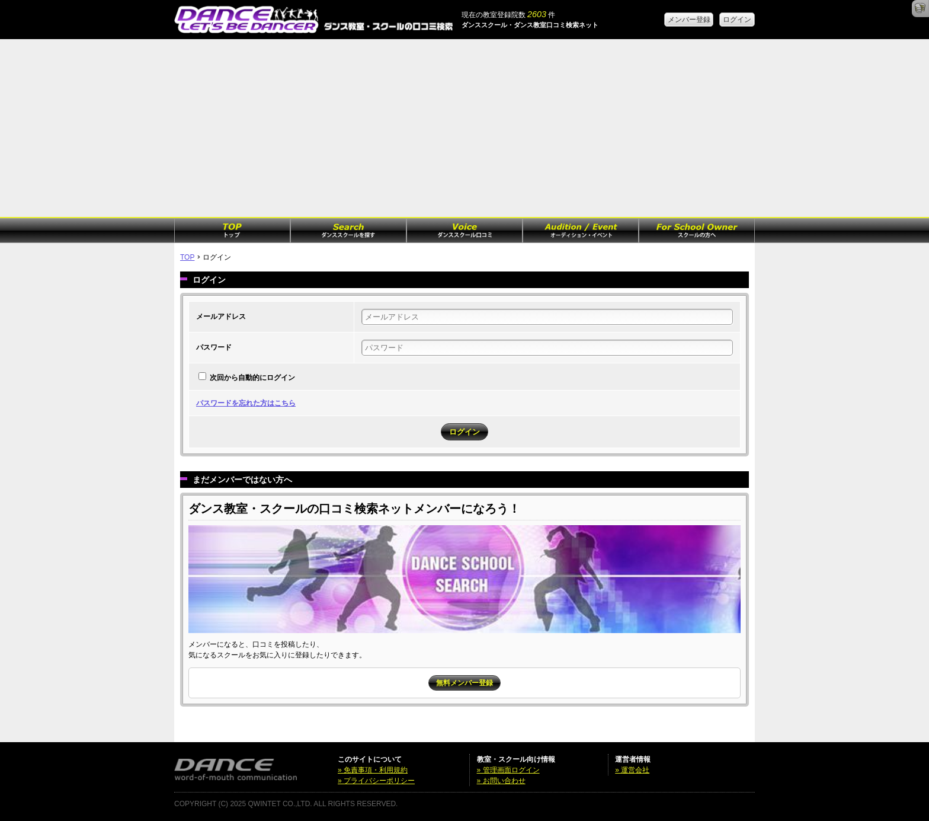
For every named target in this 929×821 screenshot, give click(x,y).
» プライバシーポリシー (376, 781)
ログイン (737, 19)
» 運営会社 (632, 770)
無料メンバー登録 (464, 683)
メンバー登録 (689, 19)
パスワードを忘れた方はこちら (246, 403)
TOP (187, 257)
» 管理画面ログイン (508, 770)
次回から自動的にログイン (252, 377)
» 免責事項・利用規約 (373, 770)
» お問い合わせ (501, 781)
